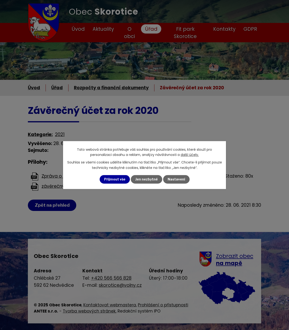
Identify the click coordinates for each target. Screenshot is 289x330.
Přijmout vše (114, 179)
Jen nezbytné (146, 179)
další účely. (190, 154)
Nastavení (176, 179)
